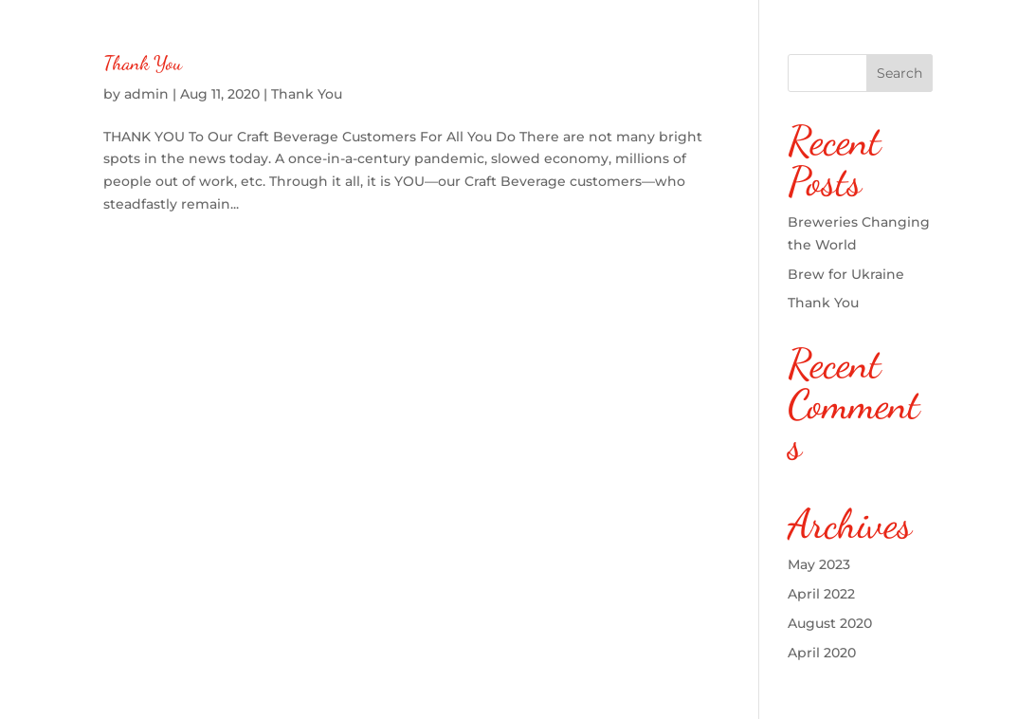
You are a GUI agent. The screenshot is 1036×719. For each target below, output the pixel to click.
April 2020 (822, 652)
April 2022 (821, 593)
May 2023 (819, 564)
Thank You (142, 63)
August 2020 (830, 623)
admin (146, 93)
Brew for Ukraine (846, 274)
